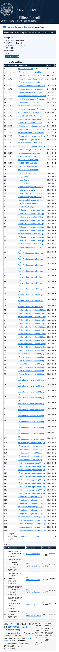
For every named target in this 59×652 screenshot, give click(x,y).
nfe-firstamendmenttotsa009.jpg (31, 240)
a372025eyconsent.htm (27, 156)
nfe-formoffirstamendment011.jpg (32, 343)
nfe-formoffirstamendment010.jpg (32, 340)
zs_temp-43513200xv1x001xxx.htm (32, 112)
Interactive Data (12, 56)
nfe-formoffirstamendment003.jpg (32, 317)
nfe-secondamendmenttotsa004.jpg (31, 402)
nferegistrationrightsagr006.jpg (30, 513)
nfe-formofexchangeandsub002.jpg (30, 257)
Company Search (22, 27)
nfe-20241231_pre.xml (33, 603)
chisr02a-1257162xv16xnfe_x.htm (31, 116)
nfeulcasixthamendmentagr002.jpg (32, 520)
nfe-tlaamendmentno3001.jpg (30, 446)
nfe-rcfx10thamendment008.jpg (31, 374)
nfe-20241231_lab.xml (33, 590)
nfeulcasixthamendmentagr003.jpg (32, 523)
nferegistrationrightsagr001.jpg (30, 496)
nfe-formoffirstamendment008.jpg (32, 333)
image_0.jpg (23, 176)
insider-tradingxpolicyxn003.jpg (31, 193)
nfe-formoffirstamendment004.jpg (32, 320)
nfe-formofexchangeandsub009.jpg (30, 299)
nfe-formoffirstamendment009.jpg (32, 337)
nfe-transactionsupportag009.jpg (31, 490)
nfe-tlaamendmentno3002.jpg (30, 449)
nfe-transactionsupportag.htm (30, 119)
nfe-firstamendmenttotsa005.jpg (31, 227)
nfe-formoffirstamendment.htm (31, 133)
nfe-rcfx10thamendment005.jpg (31, 364)
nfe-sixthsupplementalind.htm (30, 72)
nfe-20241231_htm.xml (33, 614)
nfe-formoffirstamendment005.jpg (32, 323)
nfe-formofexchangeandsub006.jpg (30, 281)
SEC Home (7, 27)
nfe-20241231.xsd (33, 553)
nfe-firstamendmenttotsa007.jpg (31, 234)
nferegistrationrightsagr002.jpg (30, 500)
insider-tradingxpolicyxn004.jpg (31, 196)
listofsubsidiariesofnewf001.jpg (30, 200)
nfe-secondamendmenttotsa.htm (31, 126)
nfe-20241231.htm (25, 68)
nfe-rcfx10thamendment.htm (30, 82)
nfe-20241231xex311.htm (28, 159)
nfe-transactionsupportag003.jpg (31, 469)
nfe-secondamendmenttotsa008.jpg (31, 426)
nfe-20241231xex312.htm (28, 163)
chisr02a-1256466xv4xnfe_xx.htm (31, 99)
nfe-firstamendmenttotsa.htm (30, 122)
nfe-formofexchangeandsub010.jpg (30, 305)
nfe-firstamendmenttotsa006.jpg (31, 230)
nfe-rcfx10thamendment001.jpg (31, 350)
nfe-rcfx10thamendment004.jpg (31, 360)
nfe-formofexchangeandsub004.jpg (30, 269)
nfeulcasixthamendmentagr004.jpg (32, 527)
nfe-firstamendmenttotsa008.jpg (31, 237)
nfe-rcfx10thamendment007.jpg (31, 370)
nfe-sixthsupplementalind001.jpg (31, 442)
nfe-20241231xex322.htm (28, 170)
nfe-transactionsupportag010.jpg (31, 493)
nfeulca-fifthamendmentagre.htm (31, 85)
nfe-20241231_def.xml (33, 578)
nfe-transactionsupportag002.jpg (31, 466)
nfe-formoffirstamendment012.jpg (32, 347)
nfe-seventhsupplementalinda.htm (32, 75)
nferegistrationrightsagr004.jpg (30, 507)
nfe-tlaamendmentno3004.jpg (30, 456)
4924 (9, 643)
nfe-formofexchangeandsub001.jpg (30, 251)
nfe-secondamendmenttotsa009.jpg (31, 432)
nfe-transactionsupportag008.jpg (31, 486)
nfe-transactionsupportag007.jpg (31, 483)
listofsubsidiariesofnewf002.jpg (30, 203)
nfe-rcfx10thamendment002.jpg (31, 354)
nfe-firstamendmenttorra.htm (30, 143)
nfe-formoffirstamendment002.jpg (32, 313)
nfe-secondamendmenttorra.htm (31, 146)
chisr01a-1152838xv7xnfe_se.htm (31, 109)
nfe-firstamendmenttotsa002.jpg (31, 217)
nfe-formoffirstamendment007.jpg (32, 330)
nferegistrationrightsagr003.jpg (30, 503)
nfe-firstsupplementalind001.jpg (31, 247)
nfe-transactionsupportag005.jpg (31, 476)
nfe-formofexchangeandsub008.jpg (30, 293)
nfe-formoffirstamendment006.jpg (32, 327)
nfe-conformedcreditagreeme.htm (32, 79)
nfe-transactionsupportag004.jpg (31, 473)
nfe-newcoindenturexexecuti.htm (31, 136)
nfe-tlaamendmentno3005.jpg (30, 459)
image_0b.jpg (23, 183)
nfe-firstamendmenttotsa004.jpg (31, 223)
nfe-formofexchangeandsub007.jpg (30, 287)
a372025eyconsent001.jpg (28, 173)
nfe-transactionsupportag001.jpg (31, 463)
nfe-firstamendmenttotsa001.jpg (31, 213)
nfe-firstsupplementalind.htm (30, 92)
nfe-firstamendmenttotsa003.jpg (31, 220)
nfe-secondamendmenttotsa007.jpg (31, 420)
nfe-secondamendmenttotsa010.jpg (31, 438)
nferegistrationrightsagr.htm (29, 139)
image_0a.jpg (23, 180)
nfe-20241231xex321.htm (28, 166)
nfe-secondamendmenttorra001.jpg (31, 378)
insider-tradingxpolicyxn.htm (29, 149)
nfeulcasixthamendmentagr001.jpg (32, 517)
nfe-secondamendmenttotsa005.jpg (31, 408)
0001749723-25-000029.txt (29, 536)
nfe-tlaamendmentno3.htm (29, 106)
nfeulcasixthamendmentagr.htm (31, 89)
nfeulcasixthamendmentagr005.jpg (32, 530)
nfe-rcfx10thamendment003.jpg (31, 357)
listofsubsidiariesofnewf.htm (29, 153)
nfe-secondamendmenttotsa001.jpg (31, 384)
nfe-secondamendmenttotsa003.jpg (31, 396)
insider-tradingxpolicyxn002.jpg (31, 190)
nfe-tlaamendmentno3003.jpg (30, 453)
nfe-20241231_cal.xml (33, 564)
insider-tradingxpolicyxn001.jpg (31, 186)
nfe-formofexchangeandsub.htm (31, 129)
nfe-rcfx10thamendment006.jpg (31, 367)
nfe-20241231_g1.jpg (26, 207)
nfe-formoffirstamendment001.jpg (32, 310)
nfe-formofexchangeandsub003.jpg (30, 263)
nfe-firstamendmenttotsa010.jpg (31, 244)
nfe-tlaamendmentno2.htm (29, 102)
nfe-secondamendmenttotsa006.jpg (31, 414)
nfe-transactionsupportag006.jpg (31, 480)
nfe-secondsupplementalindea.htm (32, 95)
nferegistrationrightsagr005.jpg (30, 510)
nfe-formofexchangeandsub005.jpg (30, 275)
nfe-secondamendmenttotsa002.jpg (31, 390)
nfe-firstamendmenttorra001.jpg (31, 210)
